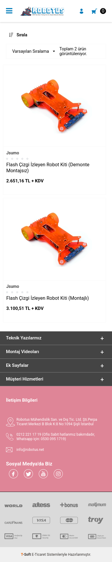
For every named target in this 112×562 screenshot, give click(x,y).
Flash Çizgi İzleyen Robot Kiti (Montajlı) (47, 298)
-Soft (26, 554)
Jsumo (12, 152)
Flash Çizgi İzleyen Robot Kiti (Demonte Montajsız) (47, 167)
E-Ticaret (39, 554)
